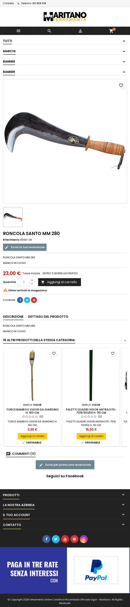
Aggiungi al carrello (59, 282)
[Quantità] (24, 282)
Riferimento (11, 240)
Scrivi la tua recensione (25, 247)
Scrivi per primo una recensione (65, 465)
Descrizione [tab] (13, 316)
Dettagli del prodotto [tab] (48, 316)
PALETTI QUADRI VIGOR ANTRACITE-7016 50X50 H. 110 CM (91, 411)
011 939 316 (39, 3)
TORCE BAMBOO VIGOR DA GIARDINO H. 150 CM (32, 411)
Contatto (8, 3)
